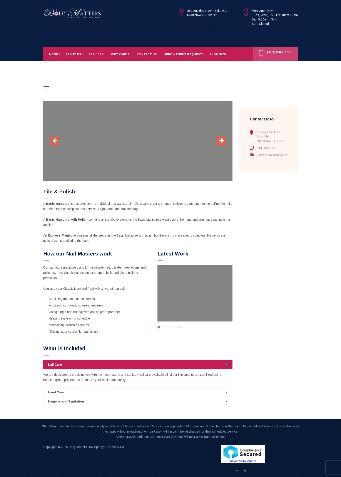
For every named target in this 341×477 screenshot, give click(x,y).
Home (53, 54)
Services (96, 54)
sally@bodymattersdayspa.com (277, 154)
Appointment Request (183, 54)
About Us (73, 54)
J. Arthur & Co (114, 447)
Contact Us (147, 54)
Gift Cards (120, 54)
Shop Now (217, 54)
